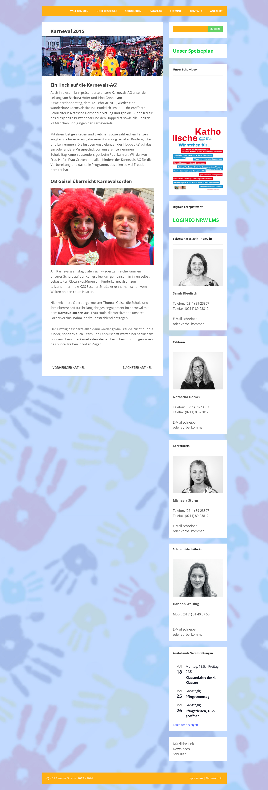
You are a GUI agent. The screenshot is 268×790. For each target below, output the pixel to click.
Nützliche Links (184, 744)
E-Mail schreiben (185, 319)
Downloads (181, 749)
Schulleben (133, 11)
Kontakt (195, 11)
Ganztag (155, 11)
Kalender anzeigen (185, 725)
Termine (175, 11)
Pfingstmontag (197, 696)
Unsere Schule (106, 11)
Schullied (179, 754)
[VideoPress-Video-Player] (198, 92)
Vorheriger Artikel (69, 367)
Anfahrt (216, 11)
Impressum (195, 778)
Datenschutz (214, 778)
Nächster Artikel (137, 367)
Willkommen (79, 11)
